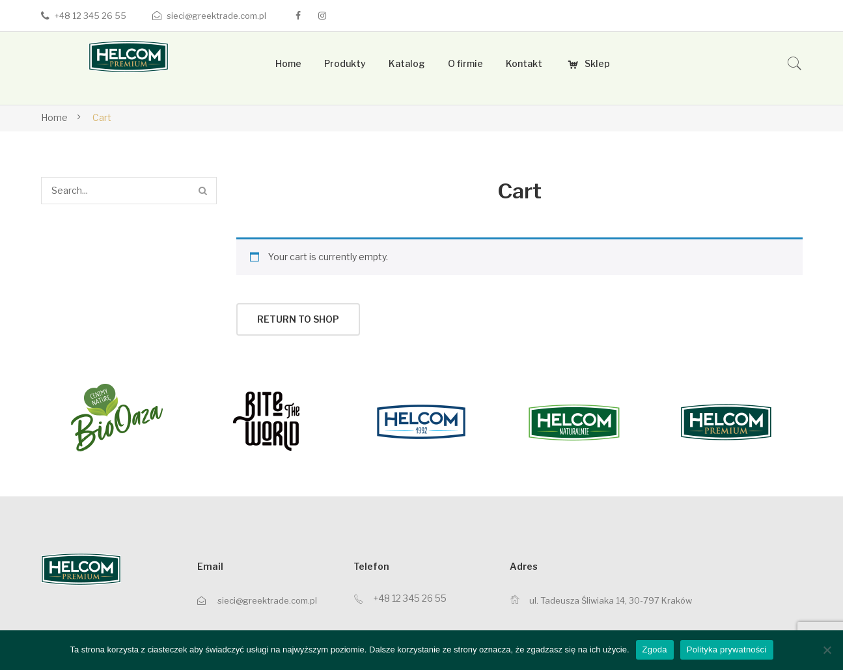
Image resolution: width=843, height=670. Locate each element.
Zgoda (655, 649)
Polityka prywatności (727, 649)
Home (54, 117)
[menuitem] (288, 64)
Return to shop (298, 319)
